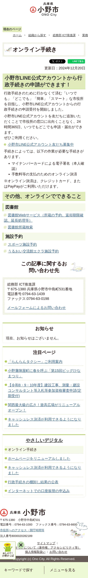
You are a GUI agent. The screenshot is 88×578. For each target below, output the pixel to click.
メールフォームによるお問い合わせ (36, 308)
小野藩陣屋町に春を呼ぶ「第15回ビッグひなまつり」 (44, 373)
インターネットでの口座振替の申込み (39, 491)
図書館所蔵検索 (20, 227)
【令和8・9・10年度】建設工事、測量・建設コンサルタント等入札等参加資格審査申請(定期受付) (44, 390)
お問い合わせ (58, 551)
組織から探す (37, 35)
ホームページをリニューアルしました (39, 458)
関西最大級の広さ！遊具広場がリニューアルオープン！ (44, 407)
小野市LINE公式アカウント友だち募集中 (41, 144)
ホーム (17, 35)
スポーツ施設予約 (22, 244)
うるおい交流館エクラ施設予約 (33, 251)
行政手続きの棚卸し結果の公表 (33, 482)
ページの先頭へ (78, 530)
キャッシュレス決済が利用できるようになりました (44, 422)
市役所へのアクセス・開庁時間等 (22, 530)
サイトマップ (46, 543)
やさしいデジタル (44, 440)
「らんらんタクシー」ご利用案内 (35, 362)
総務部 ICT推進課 (64, 35)
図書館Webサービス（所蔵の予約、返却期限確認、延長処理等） (43, 218)
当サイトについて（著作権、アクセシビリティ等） (46, 547)
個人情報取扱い (35, 551)
